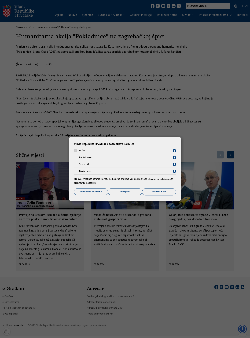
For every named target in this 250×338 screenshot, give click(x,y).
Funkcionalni (85, 157)
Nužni (82, 150)
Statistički (84, 164)
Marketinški (85, 171)
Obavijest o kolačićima (160, 178)
